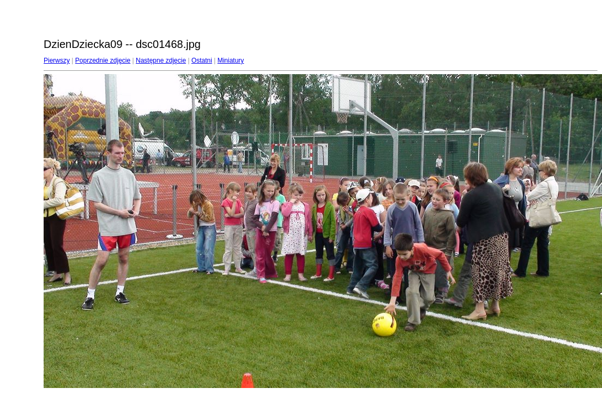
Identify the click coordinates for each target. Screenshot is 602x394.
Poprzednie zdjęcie (102, 60)
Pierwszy (57, 60)
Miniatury (231, 60)
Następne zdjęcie (161, 60)
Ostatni (201, 60)
